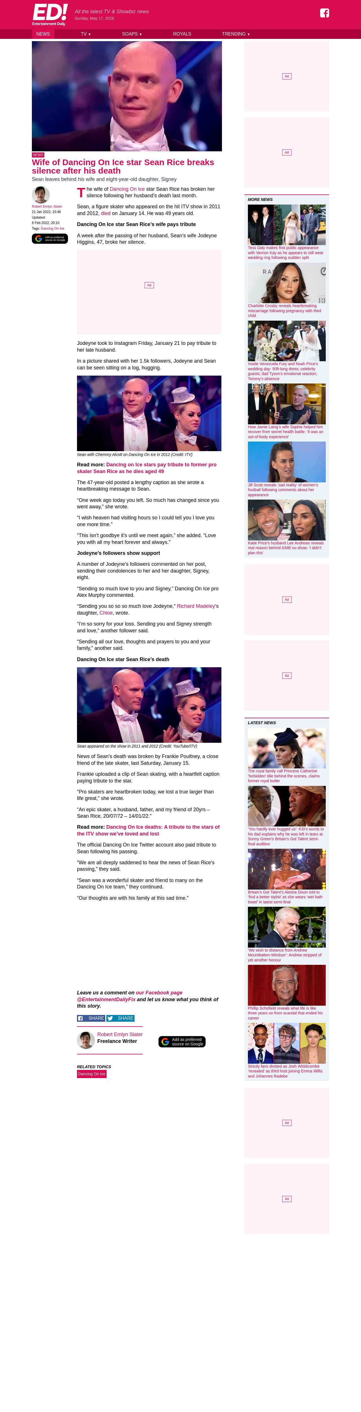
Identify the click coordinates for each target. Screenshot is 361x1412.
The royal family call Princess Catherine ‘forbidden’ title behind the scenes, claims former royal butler (284, 776)
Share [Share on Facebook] (96, 1019)
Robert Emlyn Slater (47, 208)
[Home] (50, 14)
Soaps (132, 34)
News (43, 34)
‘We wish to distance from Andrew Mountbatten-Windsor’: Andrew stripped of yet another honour (285, 955)
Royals (182, 34)
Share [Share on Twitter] (125, 1019)
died (106, 214)
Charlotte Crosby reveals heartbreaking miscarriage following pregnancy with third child (284, 310)
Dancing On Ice (52, 230)
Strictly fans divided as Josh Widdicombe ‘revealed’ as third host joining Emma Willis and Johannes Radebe (285, 1071)
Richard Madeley (196, 607)
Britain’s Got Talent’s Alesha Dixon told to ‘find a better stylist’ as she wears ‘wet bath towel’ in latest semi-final (285, 897)
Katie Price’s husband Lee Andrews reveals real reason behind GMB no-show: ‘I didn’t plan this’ (286, 548)
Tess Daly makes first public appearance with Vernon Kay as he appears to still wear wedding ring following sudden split (285, 252)
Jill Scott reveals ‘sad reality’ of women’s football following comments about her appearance (283, 490)
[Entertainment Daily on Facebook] (324, 13)
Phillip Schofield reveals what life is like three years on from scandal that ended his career (285, 1013)
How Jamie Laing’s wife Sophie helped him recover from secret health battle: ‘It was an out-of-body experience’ (285, 432)
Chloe (106, 614)
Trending (236, 34)
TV (86, 34)
